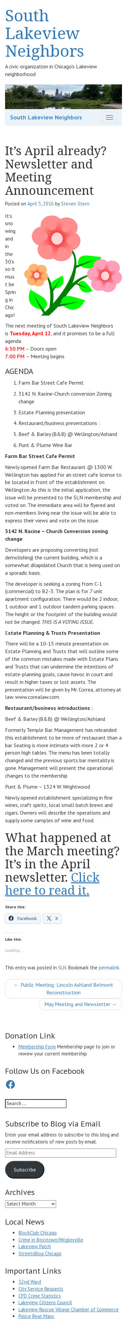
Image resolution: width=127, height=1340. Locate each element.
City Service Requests (40, 1289)
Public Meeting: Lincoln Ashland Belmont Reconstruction (63, 988)
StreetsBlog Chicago (39, 1253)
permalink (109, 967)
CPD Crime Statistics (39, 1296)
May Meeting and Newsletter (80, 1004)
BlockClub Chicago (37, 1233)
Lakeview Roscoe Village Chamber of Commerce (68, 1309)
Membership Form (37, 1046)
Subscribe (25, 1169)
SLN (62, 967)
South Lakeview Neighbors (44, 32)
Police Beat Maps (36, 1316)
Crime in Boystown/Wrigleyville (50, 1240)
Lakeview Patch (34, 1246)
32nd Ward (29, 1282)
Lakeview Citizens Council (45, 1302)
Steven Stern (75, 203)
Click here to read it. (52, 884)
